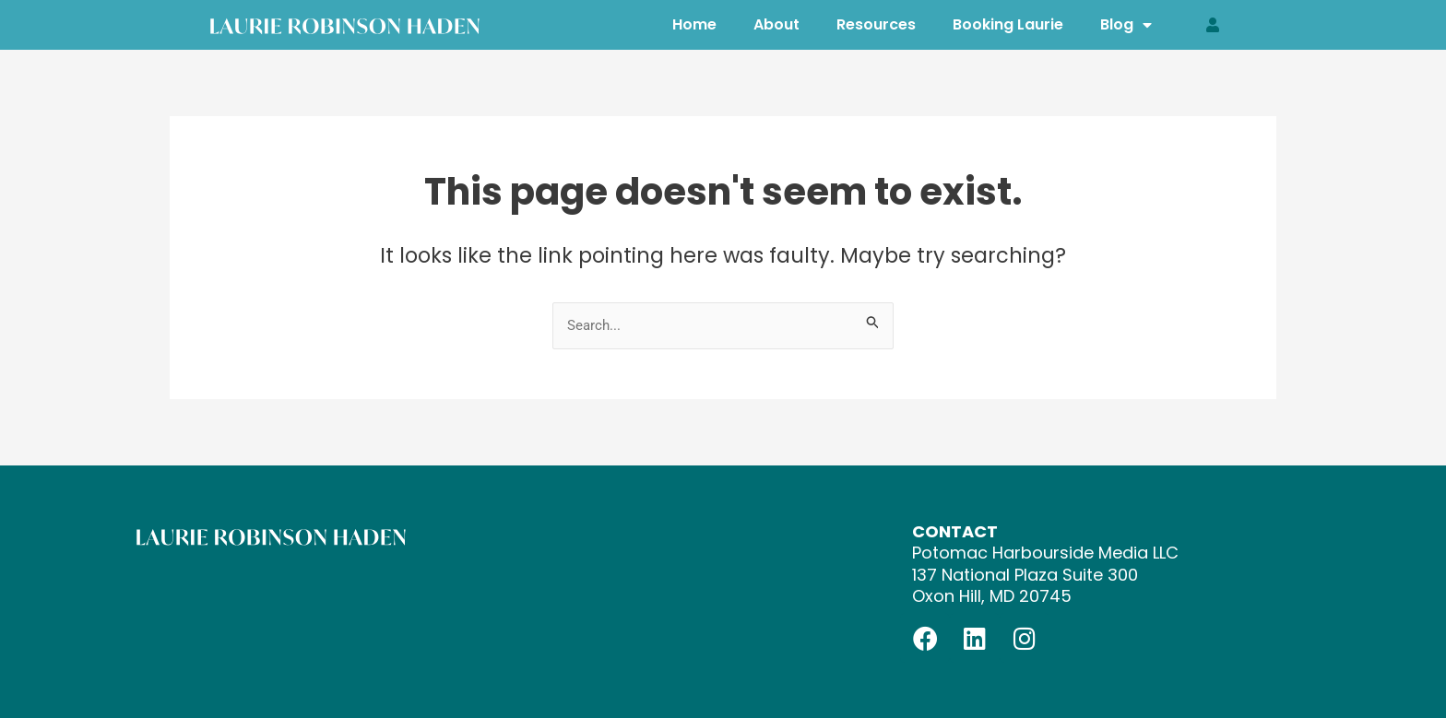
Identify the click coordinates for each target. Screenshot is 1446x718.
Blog (1126, 24)
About (776, 24)
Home (694, 24)
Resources (876, 24)
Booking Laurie (1008, 24)
